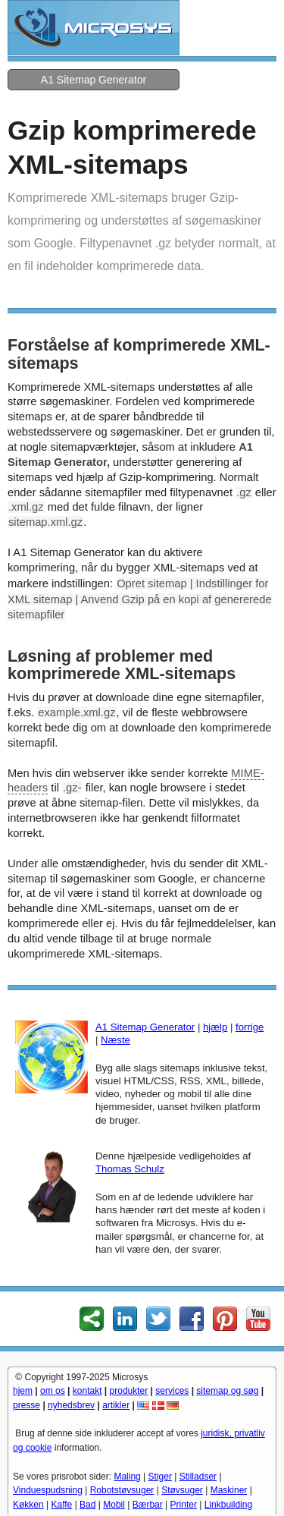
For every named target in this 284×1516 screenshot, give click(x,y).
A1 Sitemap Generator (93, 80)
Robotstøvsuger (122, 1490)
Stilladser (198, 1476)
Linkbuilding (228, 1504)
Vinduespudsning (48, 1490)
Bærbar (148, 1504)
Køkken (28, 1504)
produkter (129, 1390)
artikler (116, 1405)
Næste (115, 1040)
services (172, 1390)
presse (26, 1405)
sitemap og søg (227, 1390)
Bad (87, 1504)
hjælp (215, 1027)
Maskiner (229, 1490)
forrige (250, 1027)
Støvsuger (182, 1490)
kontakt (87, 1390)
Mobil (114, 1504)
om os (52, 1390)
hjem (23, 1390)
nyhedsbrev (71, 1405)
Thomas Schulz (129, 1169)
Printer (183, 1504)
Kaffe (61, 1504)
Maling (127, 1476)
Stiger (160, 1476)
